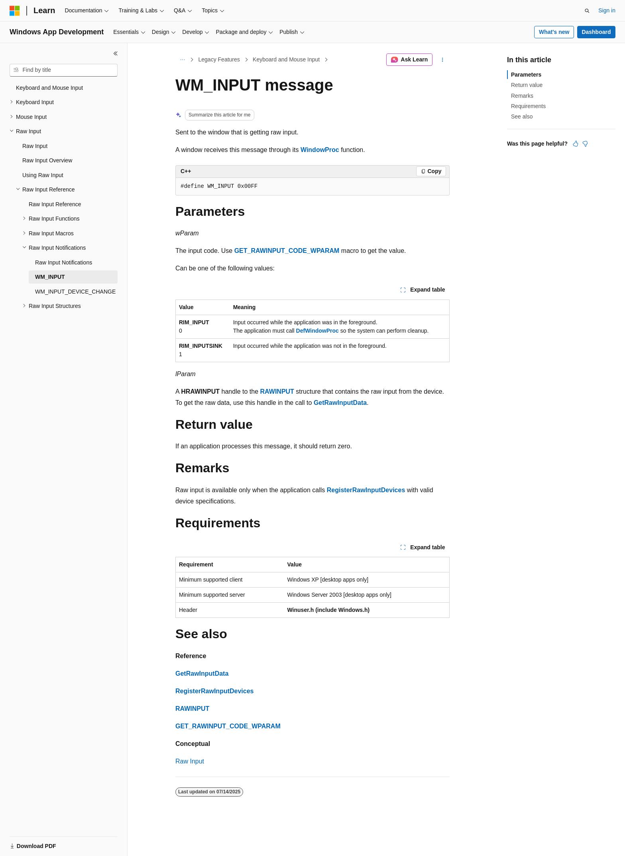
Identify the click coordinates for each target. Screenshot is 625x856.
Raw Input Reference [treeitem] (55, 204)
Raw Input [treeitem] (34, 146)
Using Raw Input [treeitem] (42, 175)
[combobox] (64, 70)
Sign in (606, 10)
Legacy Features (219, 59)
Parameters (526, 74)
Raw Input (189, 761)
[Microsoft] (15, 11)
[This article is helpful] (575, 143)
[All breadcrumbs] (182, 59)
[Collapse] (115, 53)
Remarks (522, 96)
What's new (554, 32)
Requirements (528, 106)
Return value (526, 85)
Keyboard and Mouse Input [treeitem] (49, 88)
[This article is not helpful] (585, 143)
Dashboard (596, 32)
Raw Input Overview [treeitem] (47, 160)
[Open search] (587, 11)
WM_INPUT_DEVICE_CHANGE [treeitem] (75, 291)
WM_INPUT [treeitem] (50, 277)
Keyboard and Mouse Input (286, 59)
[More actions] (443, 59)
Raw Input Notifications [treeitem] (63, 262)
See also (522, 116)
